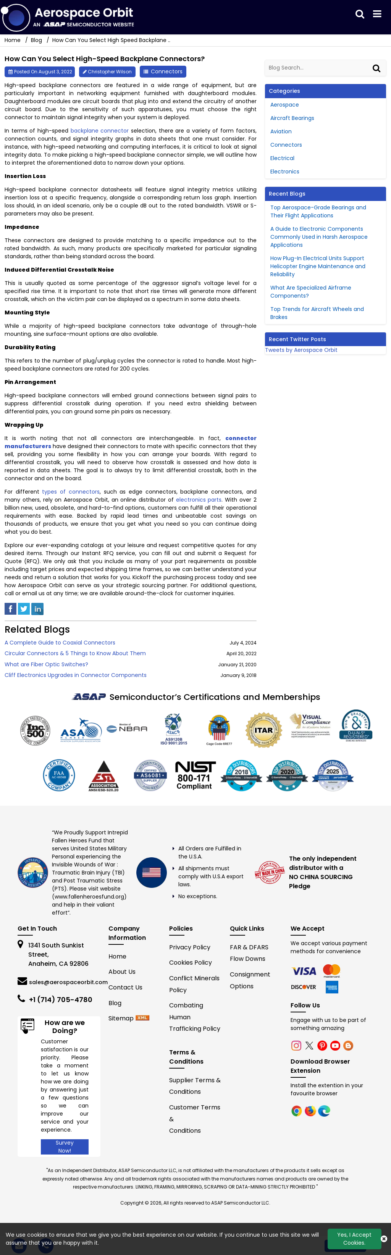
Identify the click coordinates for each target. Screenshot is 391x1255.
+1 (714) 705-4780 (60, 999)
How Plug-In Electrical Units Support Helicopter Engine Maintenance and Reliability (317, 266)
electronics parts (199, 500)
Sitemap (121, 1018)
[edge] (305, 986)
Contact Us (125, 987)
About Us (122, 971)
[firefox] (332, 970)
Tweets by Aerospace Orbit (301, 350)
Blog (36, 40)
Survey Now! (65, 1147)
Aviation (281, 131)
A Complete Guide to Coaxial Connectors (60, 643)
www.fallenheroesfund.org (89, 896)
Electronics (284, 171)
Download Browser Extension (320, 1066)
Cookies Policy (190, 962)
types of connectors (70, 492)
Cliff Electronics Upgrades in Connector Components (76, 675)
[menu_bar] (377, 14)
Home (117, 956)
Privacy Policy (189, 947)
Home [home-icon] (13, 40)
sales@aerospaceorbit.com (68, 982)
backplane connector (100, 130)
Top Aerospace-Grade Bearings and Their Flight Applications (318, 211)
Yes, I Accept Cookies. (354, 1239)
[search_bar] (360, 14)
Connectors (167, 71)
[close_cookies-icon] (384, 1239)
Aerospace (284, 104)
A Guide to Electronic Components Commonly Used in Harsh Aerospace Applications (319, 237)
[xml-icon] (142, 1018)
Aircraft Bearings (292, 118)
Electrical (282, 158)
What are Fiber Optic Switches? (46, 664)
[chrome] (305, 970)
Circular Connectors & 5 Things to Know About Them (75, 653)
